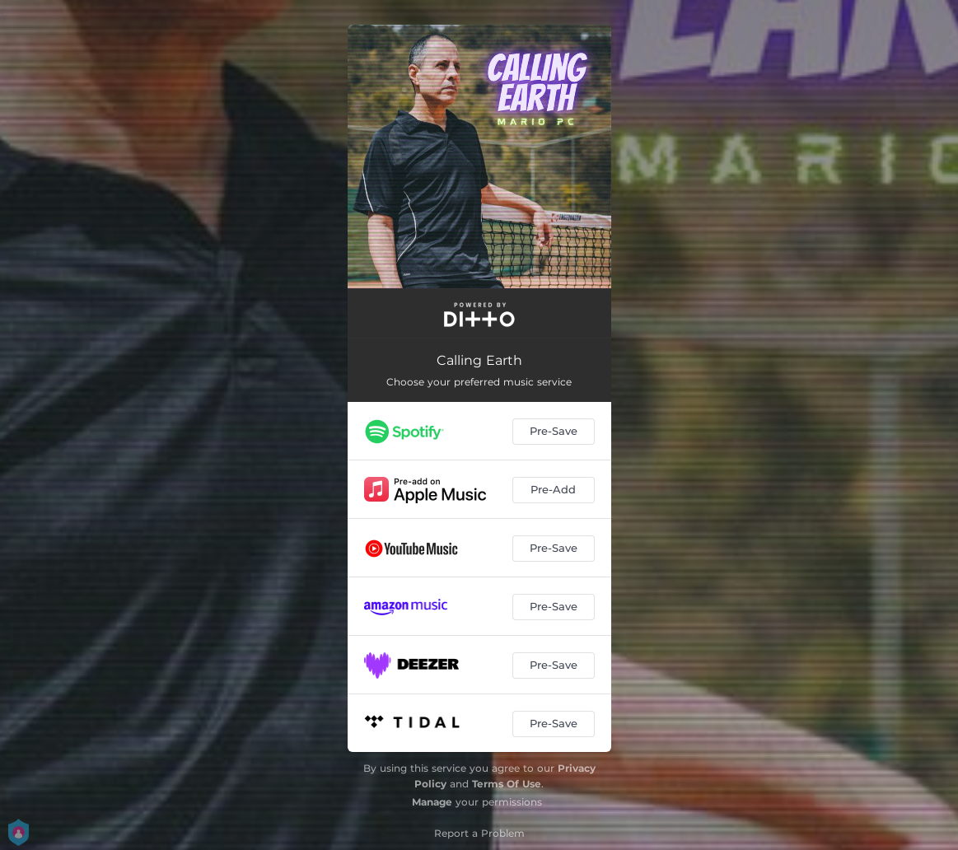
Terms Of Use (506, 784)
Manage (432, 802)
